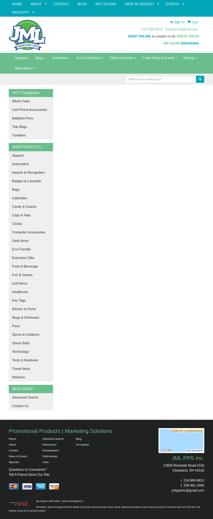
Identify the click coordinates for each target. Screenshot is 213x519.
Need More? (25, 68)
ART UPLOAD (105, 4)
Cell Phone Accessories (29, 109)
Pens (16, 326)
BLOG (82, 4)
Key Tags (19, 300)
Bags (41, 58)
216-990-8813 (152, 29)
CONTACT (61, 4)
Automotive (20, 164)
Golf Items (19, 283)
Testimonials (49, 456)
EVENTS (172, 4)
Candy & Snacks (24, 206)
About (12, 444)
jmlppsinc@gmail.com (182, 29)
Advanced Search (25, 397)
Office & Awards (122, 58)
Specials (14, 462)
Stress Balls (21, 343)
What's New (21, 101)
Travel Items (21, 368)
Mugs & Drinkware (25, 317)
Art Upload (82, 444)
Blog (78, 438)
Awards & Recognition (28, 172)
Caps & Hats (21, 215)
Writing (190, 58)
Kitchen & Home (24, 309)
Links (45, 462)
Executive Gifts (23, 258)
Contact (13, 450)
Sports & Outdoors (26, 334)
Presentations (50, 450)
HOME (17, 4)
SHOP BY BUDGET (139, 4)
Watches (18, 377)
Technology (20, 351)
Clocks (17, 223)
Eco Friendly (21, 249)
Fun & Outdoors (90, 58)
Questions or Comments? (27, 469)
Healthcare (20, 292)
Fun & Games (22, 275)
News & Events (18, 456)
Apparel (22, 58)
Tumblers (19, 135)
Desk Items (20, 241)
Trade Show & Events (159, 58)
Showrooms (49, 444)
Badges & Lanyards (26, 181)
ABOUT (36, 4)
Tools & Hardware (25, 360)
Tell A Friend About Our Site (29, 474)
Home (12, 438)
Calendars (19, 198)
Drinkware (62, 58)
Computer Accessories (28, 232)
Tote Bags (19, 127)
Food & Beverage (25, 266)
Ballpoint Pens (22, 118)
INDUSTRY (20, 12)
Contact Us (20, 406)
